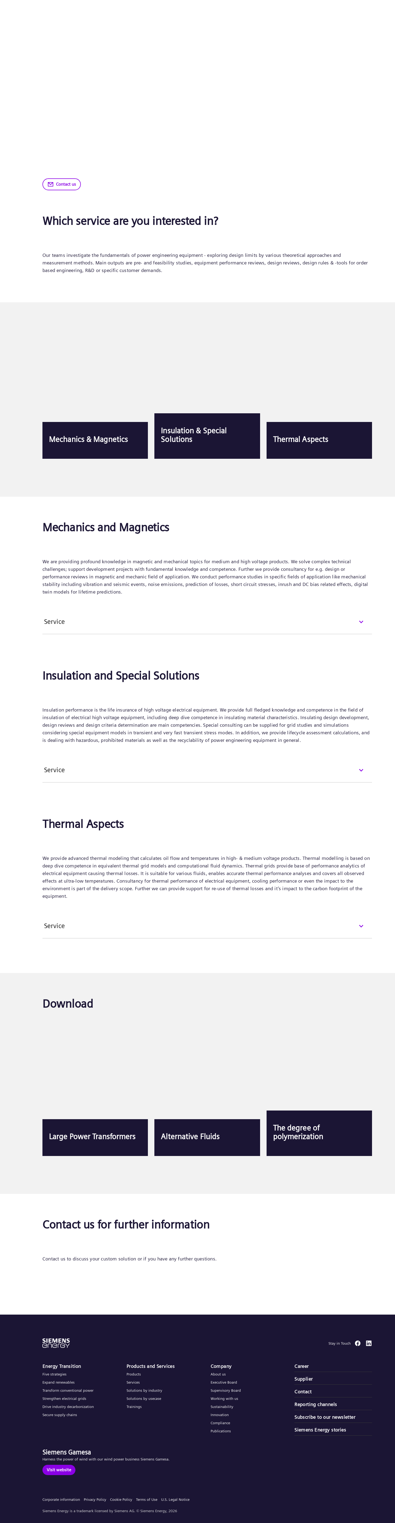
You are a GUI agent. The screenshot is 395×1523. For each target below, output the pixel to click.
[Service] (207, 625)
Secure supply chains (60, 1415)
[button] (44, 10)
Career (301, 1366)
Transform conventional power (68, 1390)
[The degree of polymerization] (319, 1089)
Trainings (134, 1406)
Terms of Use (146, 1499)
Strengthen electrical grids (64, 1398)
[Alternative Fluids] (207, 1089)
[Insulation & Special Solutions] (207, 392)
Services (133, 1382)
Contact (302, 1391)
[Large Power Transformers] (95, 1089)
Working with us (224, 1398)
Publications (221, 1431)
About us (218, 1374)
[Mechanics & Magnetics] (95, 392)
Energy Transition (61, 1366)
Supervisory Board (226, 1390)
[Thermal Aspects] (319, 392)
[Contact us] (61, 184)
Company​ (221, 1366)
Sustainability (222, 1406)
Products (134, 1374)
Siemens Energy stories (320, 1430)
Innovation (220, 1415)
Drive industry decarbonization (68, 1406)
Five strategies (54, 1374)
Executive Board (224, 1382)
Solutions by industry (144, 1390)
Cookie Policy (121, 1499)
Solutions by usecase (144, 1398)
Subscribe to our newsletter (324, 1417)
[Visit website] (58, 1470)
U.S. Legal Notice (175, 1499)
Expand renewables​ (58, 1382)
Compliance (220, 1423)
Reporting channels (315, 1404)
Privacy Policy (95, 1499)
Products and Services (151, 1366)
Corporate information (61, 1499)
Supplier (303, 1379)
